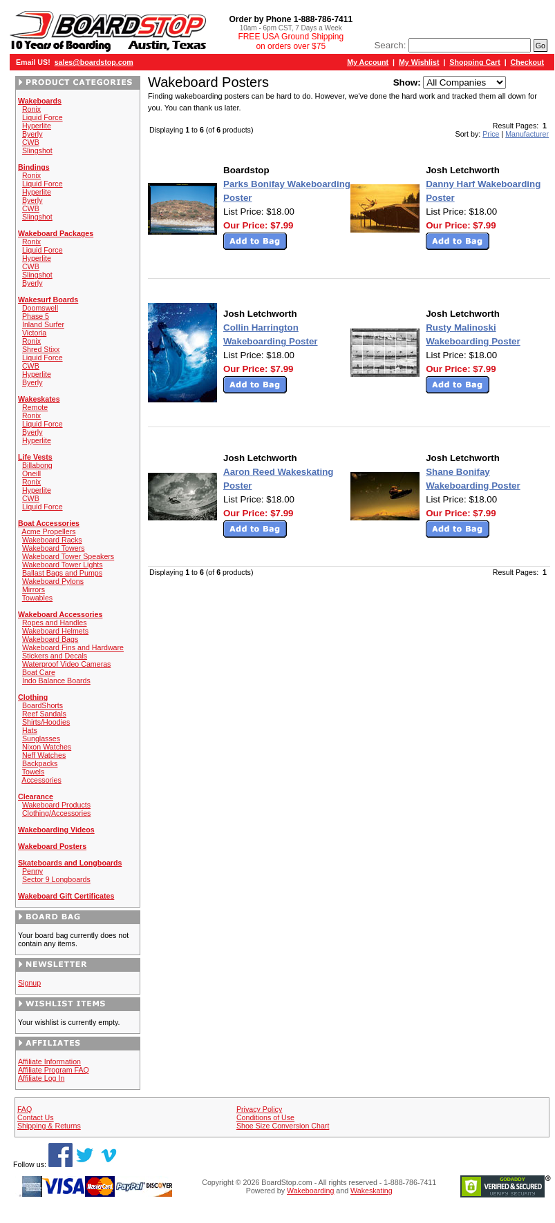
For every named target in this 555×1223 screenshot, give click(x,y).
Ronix (31, 109)
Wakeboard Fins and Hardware (73, 647)
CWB (30, 142)
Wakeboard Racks (52, 540)
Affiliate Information (49, 1061)
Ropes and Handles (54, 622)
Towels (33, 771)
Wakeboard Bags (50, 639)
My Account (367, 62)
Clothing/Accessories (56, 813)
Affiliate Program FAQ (53, 1070)
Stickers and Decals (54, 656)
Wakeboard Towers (53, 548)
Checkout (528, 62)
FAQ (24, 1109)
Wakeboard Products (56, 805)
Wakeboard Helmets (55, 631)
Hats (29, 730)
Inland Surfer (43, 324)
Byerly (32, 134)
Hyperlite (36, 125)
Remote (35, 407)
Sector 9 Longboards (56, 879)
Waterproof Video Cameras (66, 664)
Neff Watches (44, 755)
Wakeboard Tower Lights (62, 564)
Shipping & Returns (49, 1126)
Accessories (41, 780)
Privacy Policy (259, 1109)
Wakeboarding (310, 1190)
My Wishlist (419, 62)
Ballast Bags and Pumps (62, 573)
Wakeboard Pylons (53, 581)
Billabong (37, 465)
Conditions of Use (265, 1117)
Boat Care (38, 672)
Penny (32, 871)
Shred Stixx (41, 349)
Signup (29, 983)
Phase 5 (35, 316)
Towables (37, 598)
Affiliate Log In (41, 1078)
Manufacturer (527, 134)
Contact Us (35, 1117)
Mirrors (33, 589)
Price (490, 134)
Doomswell (40, 308)
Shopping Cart (474, 62)
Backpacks (40, 763)
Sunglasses (41, 738)
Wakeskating (371, 1190)
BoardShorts (42, 705)
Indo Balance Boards (56, 680)
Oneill (31, 473)
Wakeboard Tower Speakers (68, 556)
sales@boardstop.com (94, 62)
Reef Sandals (44, 714)
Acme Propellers (48, 531)
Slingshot (37, 150)
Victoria (34, 333)
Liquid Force (42, 117)
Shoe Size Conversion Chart (282, 1126)
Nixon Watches (46, 747)
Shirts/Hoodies (46, 722)
